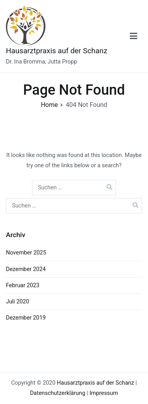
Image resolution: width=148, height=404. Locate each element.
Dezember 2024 (26, 269)
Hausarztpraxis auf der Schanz (56, 50)
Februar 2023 (22, 285)
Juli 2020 (17, 301)
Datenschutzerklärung (57, 393)
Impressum (104, 393)
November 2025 (26, 252)
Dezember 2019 (26, 317)
